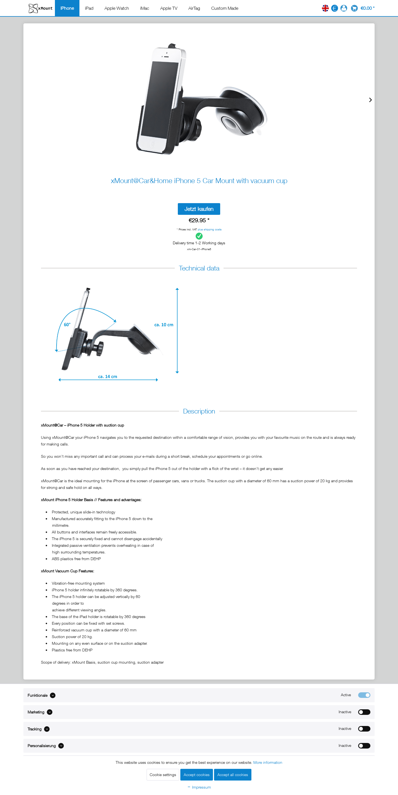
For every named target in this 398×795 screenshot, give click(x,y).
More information (267, 762)
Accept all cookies (232, 774)
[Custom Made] (225, 8)
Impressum (199, 787)
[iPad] (89, 8)
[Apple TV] (169, 8)
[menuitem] (67, 8)
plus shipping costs (210, 229)
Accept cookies (197, 774)
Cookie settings (163, 774)
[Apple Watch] (117, 8)
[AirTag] (194, 8)
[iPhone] (67, 8)
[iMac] (145, 8)
